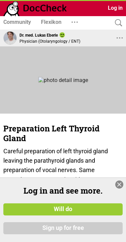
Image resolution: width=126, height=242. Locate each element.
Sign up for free (63, 228)
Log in (115, 8)
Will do (63, 209)
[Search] (117, 23)
